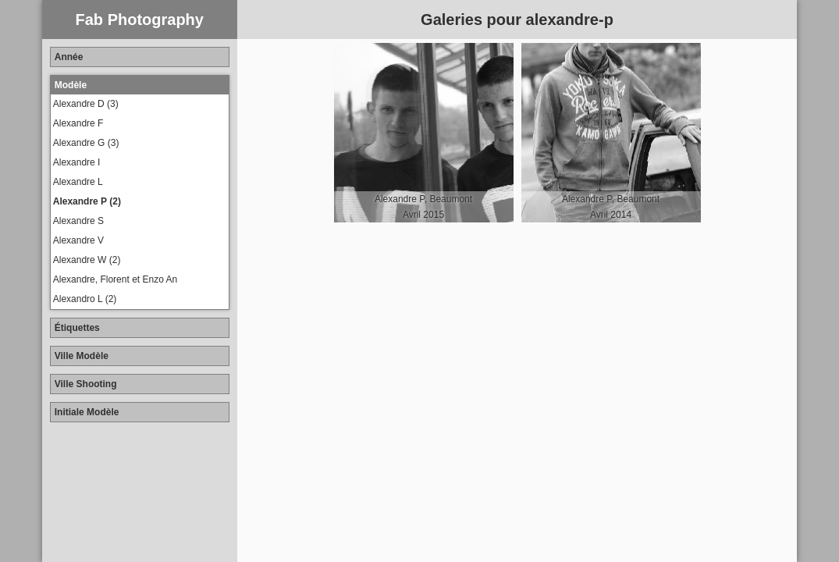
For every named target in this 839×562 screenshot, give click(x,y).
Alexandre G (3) (86, 142)
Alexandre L (78, 181)
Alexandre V (78, 240)
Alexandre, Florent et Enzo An (115, 279)
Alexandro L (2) (85, 298)
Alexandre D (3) (86, 103)
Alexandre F (78, 123)
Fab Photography (140, 19)
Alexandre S (78, 220)
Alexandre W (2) (87, 259)
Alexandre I (77, 162)
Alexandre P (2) (87, 201)
